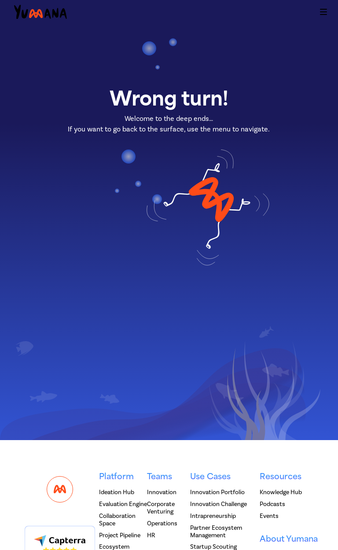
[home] (40, 13)
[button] (323, 13)
